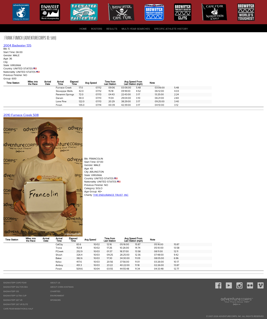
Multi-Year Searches (136, 28)
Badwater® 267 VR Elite (15, 304)
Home (83, 28)
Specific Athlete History (171, 28)
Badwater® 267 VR (12, 300)
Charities (55, 291)
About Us (55, 283)
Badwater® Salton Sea (15, 287)
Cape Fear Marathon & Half (18, 309)
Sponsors (55, 300)
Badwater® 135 (11, 291)
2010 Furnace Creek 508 (21, 115)
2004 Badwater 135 (17, 46)
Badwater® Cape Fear (14, 283)
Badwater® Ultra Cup (14, 296)
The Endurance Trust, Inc (110, 194)
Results (111, 28)
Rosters (96, 28)
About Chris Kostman (61, 287)
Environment (57, 296)
